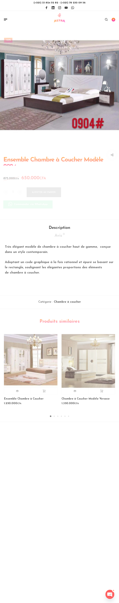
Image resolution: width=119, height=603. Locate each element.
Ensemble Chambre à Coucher (24, 400)
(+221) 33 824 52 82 (46, 2)
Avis (60, 237)
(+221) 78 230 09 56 (73, 2)
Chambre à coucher (67, 303)
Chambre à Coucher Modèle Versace (86, 400)
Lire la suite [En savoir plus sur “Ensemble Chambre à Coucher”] (44, 393)
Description (59, 230)
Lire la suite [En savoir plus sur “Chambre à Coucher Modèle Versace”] (101, 393)
